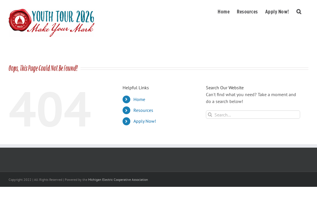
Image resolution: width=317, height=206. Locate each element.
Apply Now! (144, 121)
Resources (143, 110)
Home (139, 99)
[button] (306, 10)
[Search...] (253, 114)
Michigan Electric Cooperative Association (118, 179)
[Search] (210, 114)
